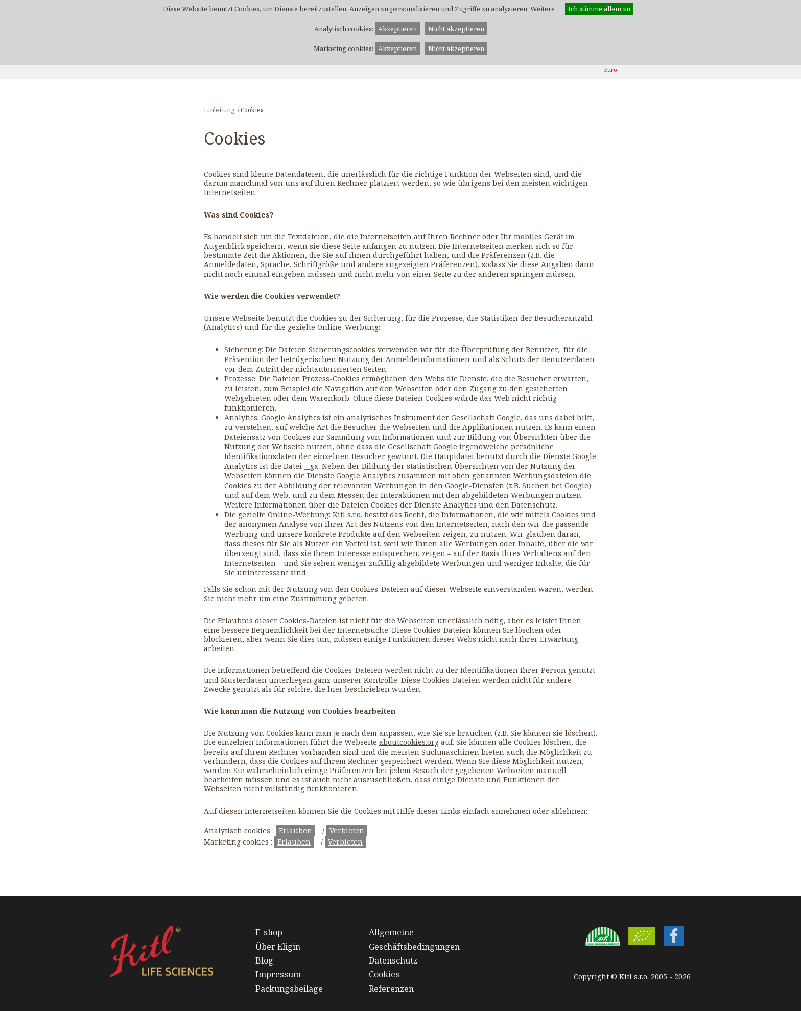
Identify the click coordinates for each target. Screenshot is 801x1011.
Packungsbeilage (289, 988)
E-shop (268, 932)
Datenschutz (393, 960)
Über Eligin (277, 946)
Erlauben (295, 830)
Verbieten (346, 830)
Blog (264, 960)
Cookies (384, 974)
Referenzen (391, 988)
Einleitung (219, 110)
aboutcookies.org (409, 742)
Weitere (542, 8)
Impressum (278, 974)
